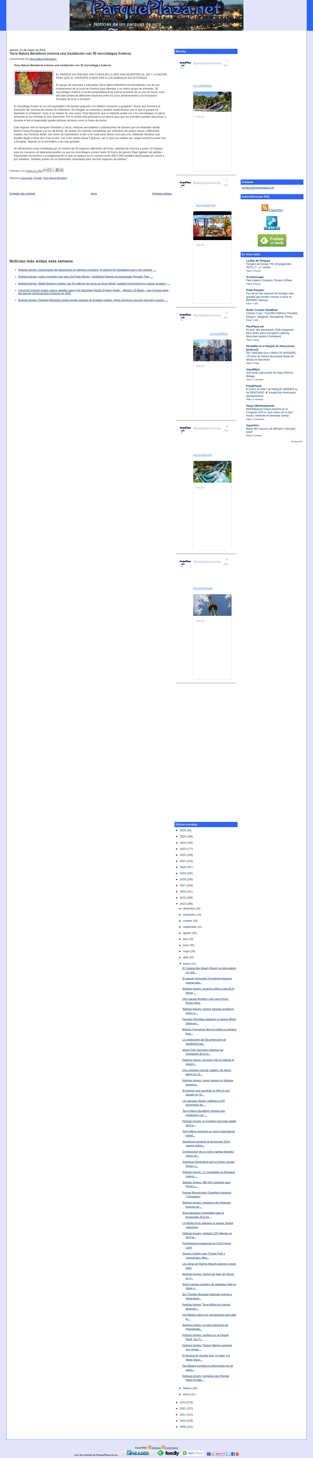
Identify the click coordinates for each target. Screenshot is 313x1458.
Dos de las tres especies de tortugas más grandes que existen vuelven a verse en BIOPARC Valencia (269, 297)
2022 (183, 855)
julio (186, 939)
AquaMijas (253, 369)
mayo (186, 951)
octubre (188, 920)
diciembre (189, 908)
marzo (187, 963)
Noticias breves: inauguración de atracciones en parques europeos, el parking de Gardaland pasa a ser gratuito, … (87, 269)
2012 (183, 1408)
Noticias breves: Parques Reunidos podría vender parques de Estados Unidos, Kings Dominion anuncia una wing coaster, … (93, 300)
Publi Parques (255, 290)
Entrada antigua (161, 193)
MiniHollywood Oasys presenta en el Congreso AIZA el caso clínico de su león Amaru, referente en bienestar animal (269, 412)
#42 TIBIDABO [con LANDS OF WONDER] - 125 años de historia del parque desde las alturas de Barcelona (271, 356)
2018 (183, 879)
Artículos (154, 1447)
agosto (187, 933)
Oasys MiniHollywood (260, 405)
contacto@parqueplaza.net (258, 187)
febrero (187, 1388)
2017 (183, 885)
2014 (183, 903)
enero (187, 1394)
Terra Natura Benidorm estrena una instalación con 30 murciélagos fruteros (70, 53)
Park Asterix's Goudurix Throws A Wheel (269, 280)
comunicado (26, 178)
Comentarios (169, 1447)
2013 (183, 1402)
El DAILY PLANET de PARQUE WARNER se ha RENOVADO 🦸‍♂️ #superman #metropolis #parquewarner (272, 393)
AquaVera (252, 425)
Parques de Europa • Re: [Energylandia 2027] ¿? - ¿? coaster (268, 265)
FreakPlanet (254, 386)
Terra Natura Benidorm (43, 59)
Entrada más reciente (22, 193)
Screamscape (255, 277)
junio (186, 945)
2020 (183, 867)
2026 (183, 830)
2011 (183, 1414)
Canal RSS (272, 210)
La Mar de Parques (258, 260)
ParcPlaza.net (255, 326)
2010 (183, 1420)
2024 (183, 842)
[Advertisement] (156, 37)
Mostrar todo (296, 441)
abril (186, 957)
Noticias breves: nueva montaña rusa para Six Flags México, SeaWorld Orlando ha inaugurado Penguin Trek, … (85, 276)
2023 (183, 848)
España (38, 178)
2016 (183, 891)
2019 (183, 873)
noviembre (189, 914)
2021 (183, 861)
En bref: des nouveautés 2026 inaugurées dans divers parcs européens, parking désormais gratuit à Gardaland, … (270, 333)
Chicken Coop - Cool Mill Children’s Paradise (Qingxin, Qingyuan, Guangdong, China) (272, 315)
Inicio (94, 193)
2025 (183, 836)
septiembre (190, 926)
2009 (183, 1426)
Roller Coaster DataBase (262, 310)
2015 (183, 897)
